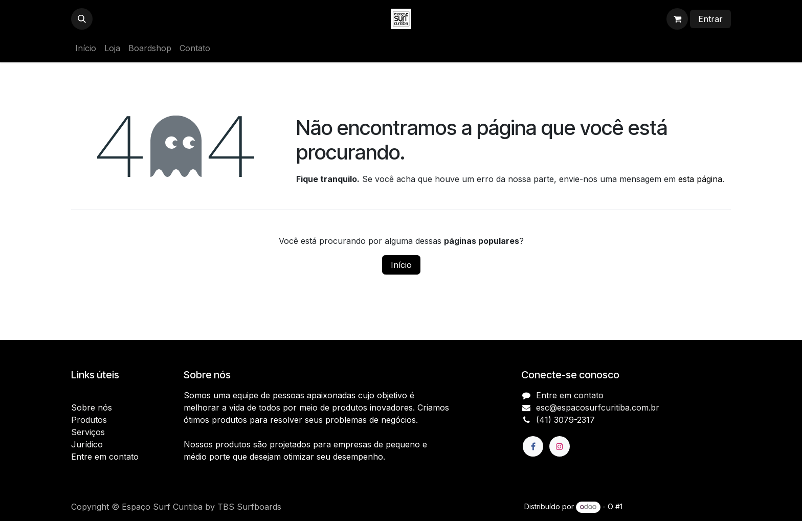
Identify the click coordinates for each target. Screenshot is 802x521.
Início (401, 265)
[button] (82, 19)
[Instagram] (559, 446)
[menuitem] (85, 48)
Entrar (710, 19)
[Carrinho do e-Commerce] (677, 19)
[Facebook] (533, 446)
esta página (700, 179)
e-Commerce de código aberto (678, 506)
